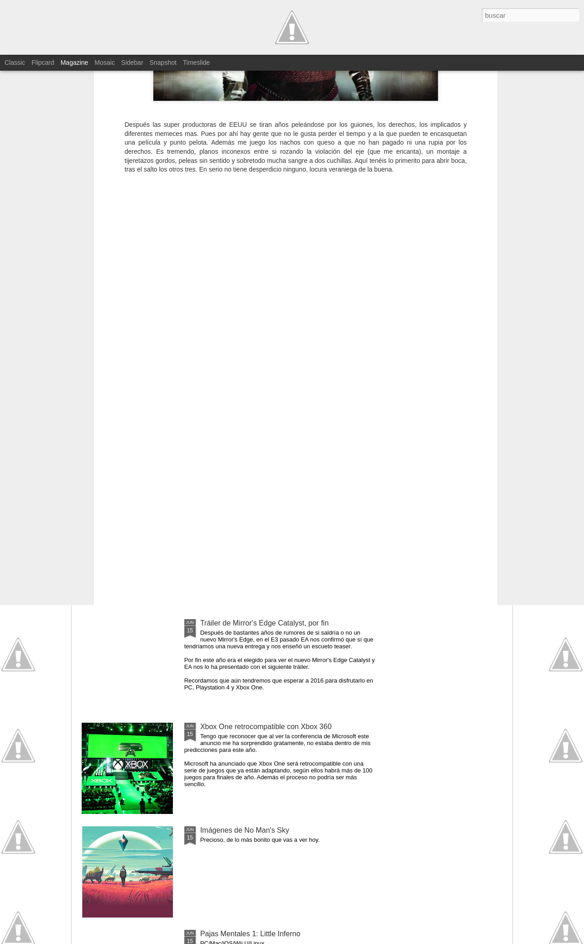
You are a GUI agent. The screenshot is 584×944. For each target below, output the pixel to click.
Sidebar (132, 62)
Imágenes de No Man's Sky (244, 830)
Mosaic (104, 62)
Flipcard (42, 62)
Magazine (75, 62)
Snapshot (163, 62)
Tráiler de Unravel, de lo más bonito (258, 519)
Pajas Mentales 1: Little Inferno (250, 934)
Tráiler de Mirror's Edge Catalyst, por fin (264, 623)
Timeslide (196, 62)
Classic (15, 62)
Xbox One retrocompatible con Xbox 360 (266, 726)
